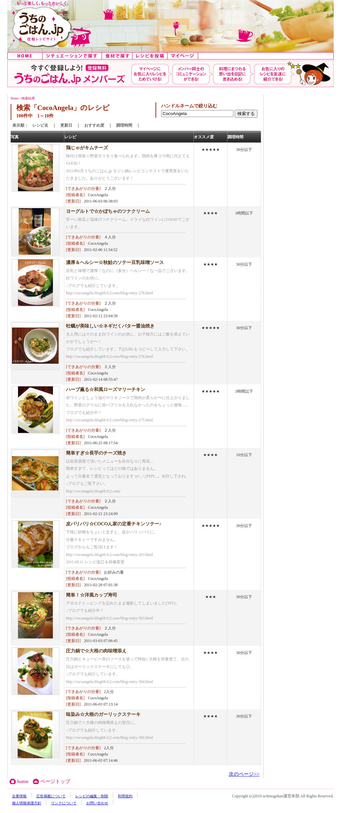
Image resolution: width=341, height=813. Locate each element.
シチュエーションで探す (72, 56)
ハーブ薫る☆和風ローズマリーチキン (105, 389)
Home (15, 98)
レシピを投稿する (150, 56)
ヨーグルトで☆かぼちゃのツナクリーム (108, 211)
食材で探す (117, 56)
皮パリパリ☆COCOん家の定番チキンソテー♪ (114, 523)
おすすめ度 (94, 125)
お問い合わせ (97, 803)
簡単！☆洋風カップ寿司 (91, 595)
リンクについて (64, 803)
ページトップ (55, 781)
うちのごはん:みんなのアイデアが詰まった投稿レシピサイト (170, 26)
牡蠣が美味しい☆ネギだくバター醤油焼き (110, 326)
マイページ (183, 56)
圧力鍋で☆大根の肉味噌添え (96, 650)
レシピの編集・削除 (91, 796)
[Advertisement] (287, 194)
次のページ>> (244, 774)
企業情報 (19, 796)
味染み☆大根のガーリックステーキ (103, 714)
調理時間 (124, 125)
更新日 (66, 125)
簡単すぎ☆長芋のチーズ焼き (96, 453)
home (25, 56)
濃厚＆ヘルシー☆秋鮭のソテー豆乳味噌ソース (115, 262)
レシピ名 (40, 125)
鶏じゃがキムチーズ (87, 147)
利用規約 (125, 796)
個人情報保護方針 (26, 803)
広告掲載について (51, 796)
